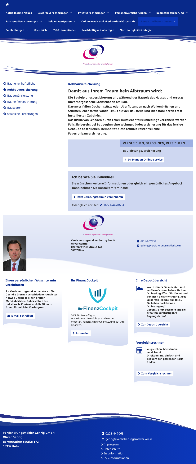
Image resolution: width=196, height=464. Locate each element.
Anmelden (81, 333)
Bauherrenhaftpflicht (21, 83)
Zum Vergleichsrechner (155, 373)
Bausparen (14, 107)
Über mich (40, 30)
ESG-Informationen (65, 30)
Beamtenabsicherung (170, 13)
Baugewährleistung (20, 95)
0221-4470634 (112, 205)
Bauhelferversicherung (22, 102)
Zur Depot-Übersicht (153, 324)
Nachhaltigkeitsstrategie (98, 30)
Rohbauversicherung (22, 89)
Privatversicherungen (91, 13)
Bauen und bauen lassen (156, 21)
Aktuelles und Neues (19, 13)
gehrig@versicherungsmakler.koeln (159, 245)
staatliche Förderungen (22, 114)
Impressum (111, 444)
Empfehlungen (15, 30)
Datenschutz (112, 449)
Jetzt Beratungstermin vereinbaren (98, 197)
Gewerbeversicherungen (53, 13)
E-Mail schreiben (20, 315)
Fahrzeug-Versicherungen (22, 21)
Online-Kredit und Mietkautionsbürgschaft (108, 21)
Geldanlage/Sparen (60, 21)
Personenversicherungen (131, 13)
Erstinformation (114, 453)
